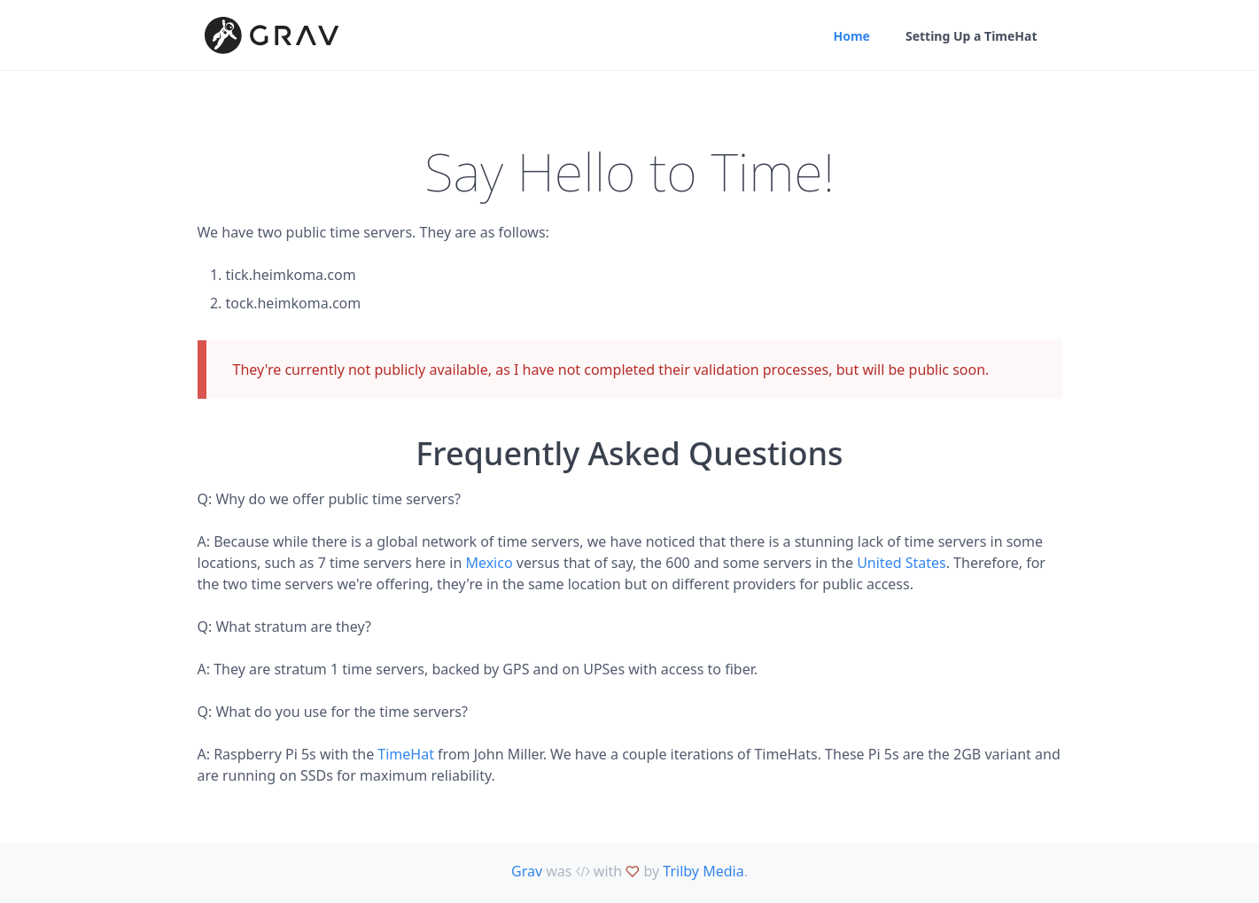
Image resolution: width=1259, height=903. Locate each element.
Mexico (488, 562)
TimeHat (405, 754)
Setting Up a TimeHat (971, 35)
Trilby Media (703, 871)
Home (851, 35)
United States (901, 562)
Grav (526, 871)
